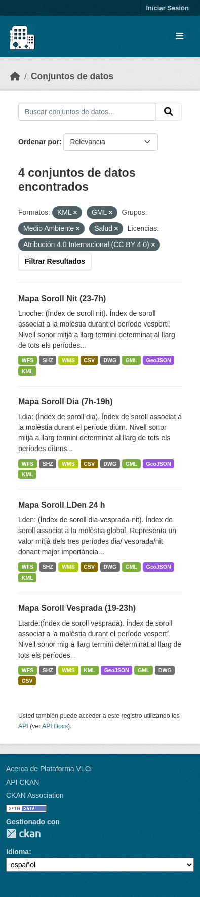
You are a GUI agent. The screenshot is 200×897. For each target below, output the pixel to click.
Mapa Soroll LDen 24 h (61, 505)
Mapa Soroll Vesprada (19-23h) (77, 608)
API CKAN (22, 782)
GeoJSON (158, 360)
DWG (109, 360)
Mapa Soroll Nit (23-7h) (62, 298)
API (23, 726)
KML (27, 371)
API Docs (55, 726)
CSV (89, 360)
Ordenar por (38, 142)
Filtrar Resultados (55, 261)
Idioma (17, 852)
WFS (27, 360)
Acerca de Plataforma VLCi (49, 769)
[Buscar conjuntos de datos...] (87, 112)
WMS (68, 360)
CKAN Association (35, 795)
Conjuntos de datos (72, 76)
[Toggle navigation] (179, 36)
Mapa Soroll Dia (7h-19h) (65, 401)
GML (131, 360)
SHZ (48, 360)
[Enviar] (168, 112)
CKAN (23, 833)
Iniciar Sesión (167, 8)
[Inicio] (15, 76)
